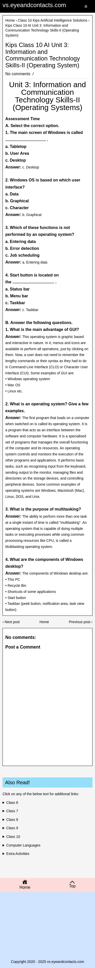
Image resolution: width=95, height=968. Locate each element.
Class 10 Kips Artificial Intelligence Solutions (52, 20)
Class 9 (12, 828)
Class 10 (13, 837)
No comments (18, 74)
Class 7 (12, 811)
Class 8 (12, 820)
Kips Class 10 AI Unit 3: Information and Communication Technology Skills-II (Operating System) (42, 55)
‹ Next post (11, 622)
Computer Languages (23, 845)
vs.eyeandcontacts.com (34, 5)
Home (10, 20)
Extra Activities (17, 854)
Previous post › (80, 622)
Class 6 (12, 803)
